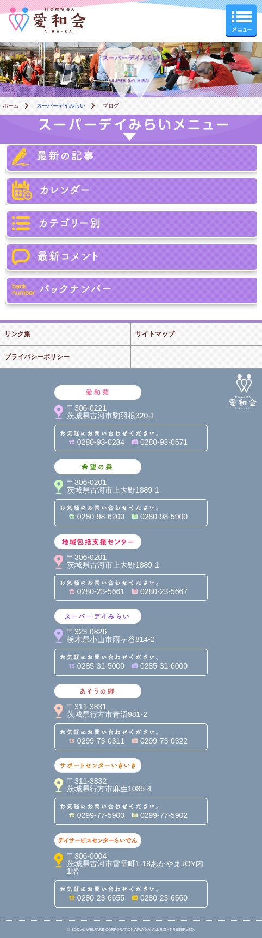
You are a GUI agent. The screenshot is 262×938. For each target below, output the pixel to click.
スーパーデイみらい (60, 106)
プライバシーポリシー (37, 357)
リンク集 (17, 334)
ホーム (11, 106)
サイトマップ (154, 334)
